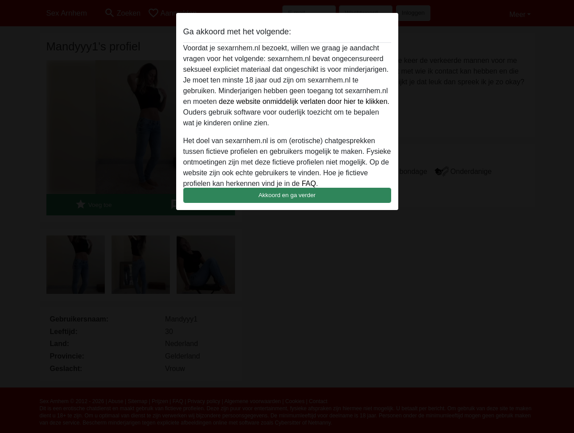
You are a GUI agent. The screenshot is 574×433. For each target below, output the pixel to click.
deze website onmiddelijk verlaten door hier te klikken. (304, 101)
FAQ (308, 183)
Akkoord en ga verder (286, 195)
